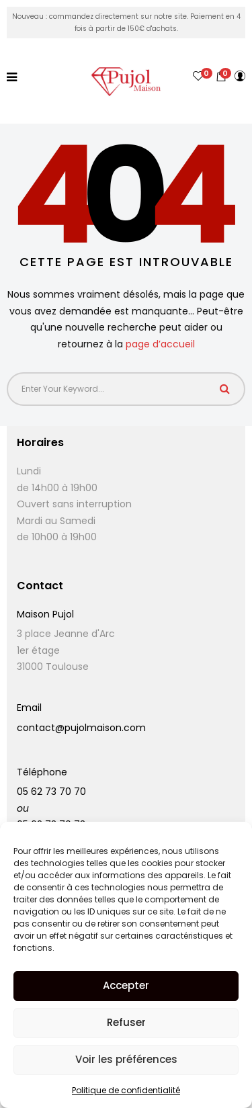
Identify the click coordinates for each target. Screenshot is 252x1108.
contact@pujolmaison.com (81, 727)
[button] (221, 76)
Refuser (126, 1022)
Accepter (126, 985)
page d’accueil (160, 344)
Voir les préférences (126, 1059)
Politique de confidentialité (126, 1090)
